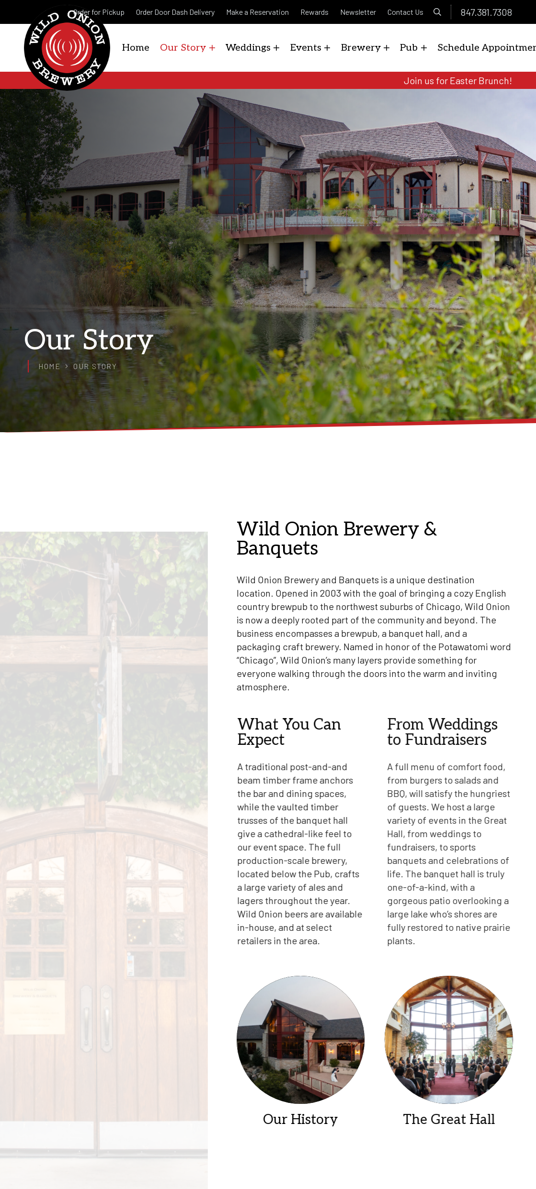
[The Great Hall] (467, 1051)
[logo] (67, 48)
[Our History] (310, 1051)
